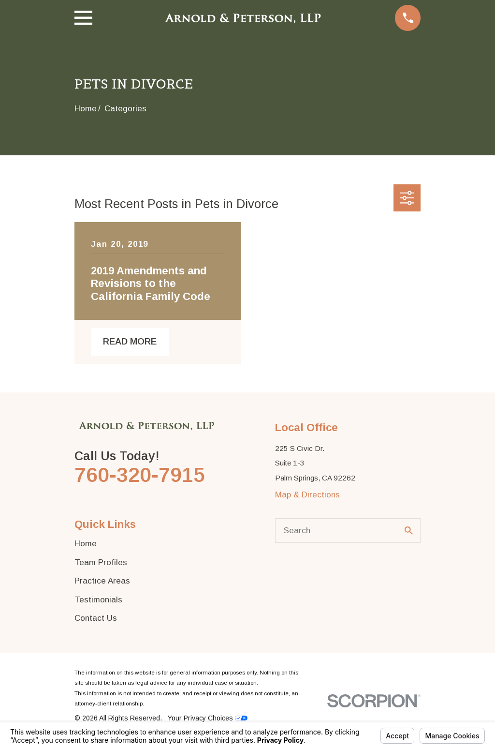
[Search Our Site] (409, 530)
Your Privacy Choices (208, 718)
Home (85, 543)
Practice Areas (102, 580)
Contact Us (95, 618)
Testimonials (98, 599)
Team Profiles (100, 562)
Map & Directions (307, 494)
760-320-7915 (139, 475)
